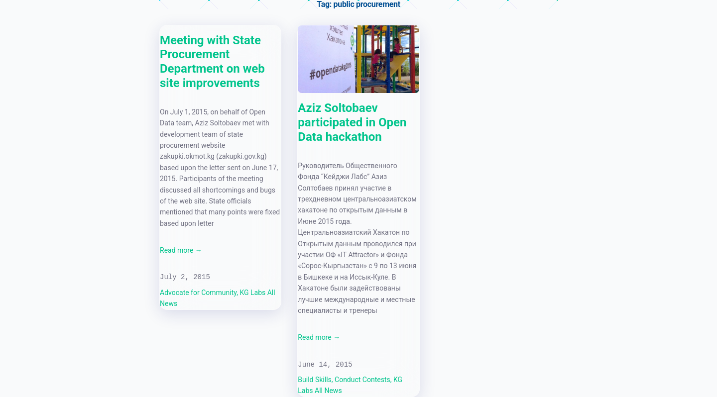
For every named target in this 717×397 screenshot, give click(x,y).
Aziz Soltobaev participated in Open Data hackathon (352, 122)
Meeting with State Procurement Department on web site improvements (212, 61)
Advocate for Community (198, 293)
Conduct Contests (362, 380)
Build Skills (314, 380)
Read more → (181, 250)
